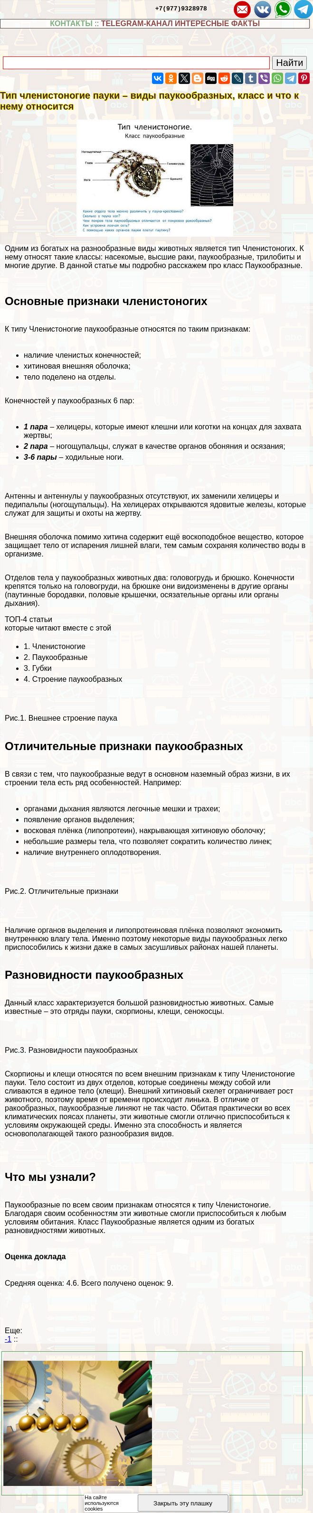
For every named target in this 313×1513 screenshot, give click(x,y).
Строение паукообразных (77, 679)
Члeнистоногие (58, 646)
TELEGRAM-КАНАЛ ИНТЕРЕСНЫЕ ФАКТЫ (180, 23)
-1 (8, 1339)
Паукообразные (60, 657)
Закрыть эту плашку (182, 1503)
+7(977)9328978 (181, 8)
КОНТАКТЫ (71, 23)
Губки (42, 668)
